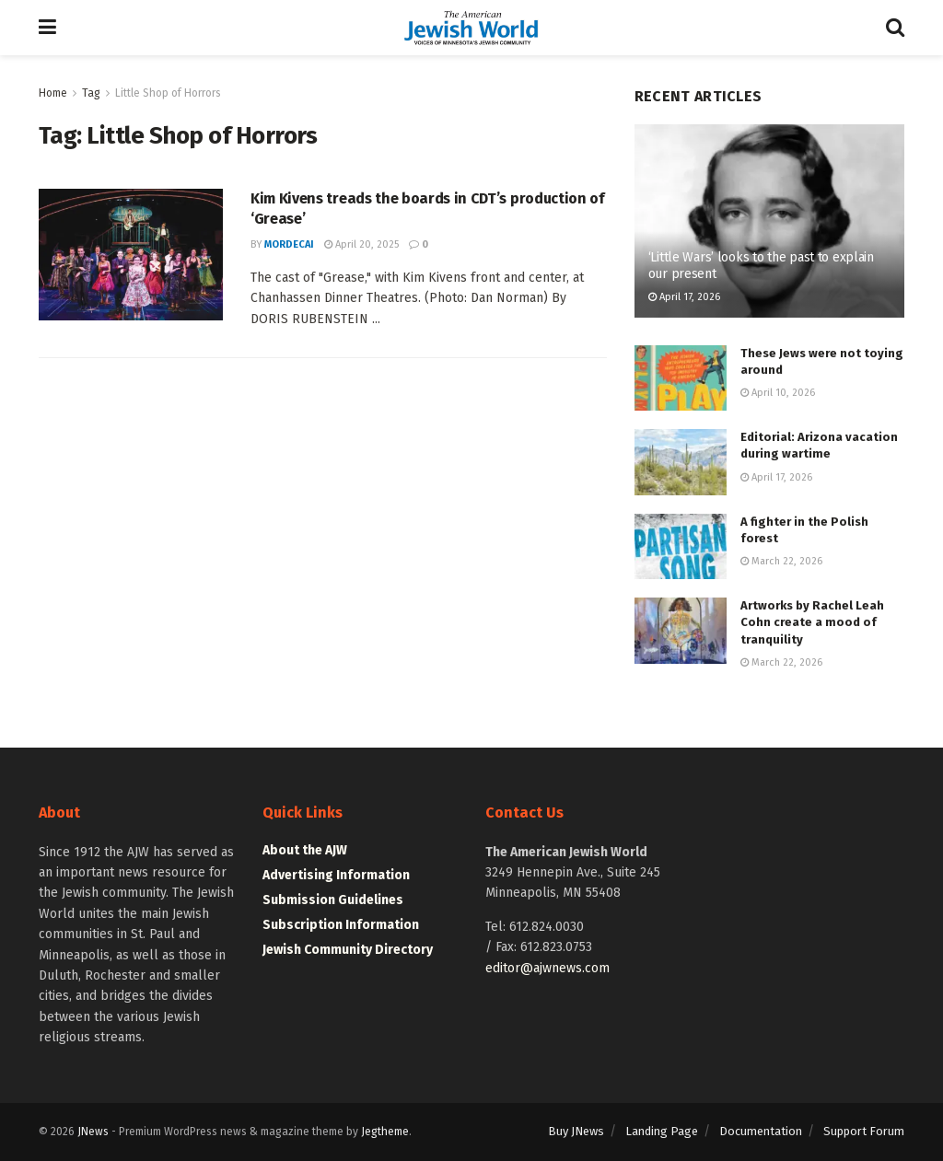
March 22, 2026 (781, 561)
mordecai (289, 244)
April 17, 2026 (684, 297)
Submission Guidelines (332, 900)
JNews (93, 1131)
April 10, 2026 (777, 393)
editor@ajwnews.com (547, 968)
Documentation (760, 1131)
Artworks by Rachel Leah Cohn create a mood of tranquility (812, 621)
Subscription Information (340, 925)
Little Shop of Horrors (168, 93)
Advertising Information (336, 875)
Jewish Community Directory (347, 950)
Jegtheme (385, 1131)
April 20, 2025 (361, 244)
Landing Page (661, 1131)
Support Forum (863, 1131)
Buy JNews (576, 1131)
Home (53, 93)
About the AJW (304, 850)
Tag (91, 93)
